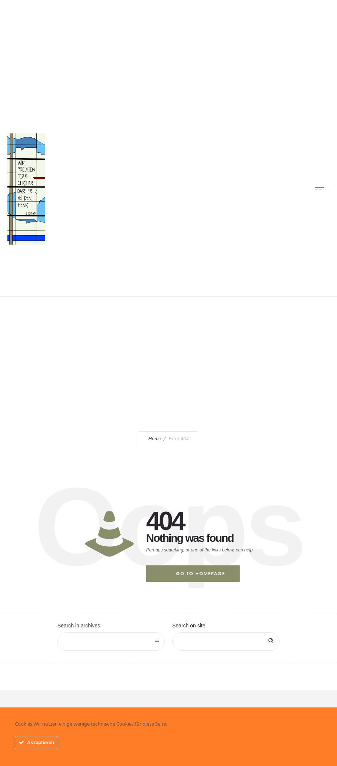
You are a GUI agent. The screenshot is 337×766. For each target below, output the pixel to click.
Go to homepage (200, 573)
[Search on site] (226, 641)
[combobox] (111, 641)
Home (155, 438)
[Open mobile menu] (322, 189)
